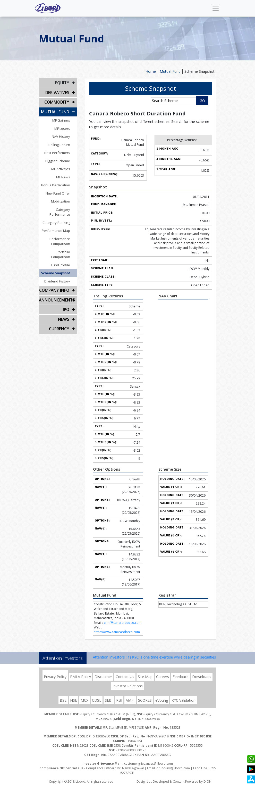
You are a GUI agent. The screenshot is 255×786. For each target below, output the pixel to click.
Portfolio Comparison (57, 244)
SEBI (109, 700)
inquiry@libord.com (175, 768)
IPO (66, 295)
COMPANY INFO (55, 277)
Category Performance (56, 207)
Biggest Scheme (62, 158)
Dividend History (61, 268)
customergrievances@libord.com (148, 763)
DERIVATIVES (58, 91)
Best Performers (61, 150)
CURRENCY (59, 313)
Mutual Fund (170, 71)
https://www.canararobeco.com (117, 632)
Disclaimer (103, 676)
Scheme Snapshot (199, 71)
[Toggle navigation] (215, 8)
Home (151, 71)
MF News (67, 174)
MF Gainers (65, 117)
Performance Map (60, 223)
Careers (162, 676)
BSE (63, 700)
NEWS (64, 304)
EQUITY (62, 82)
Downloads (201, 676)
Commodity (57, 100)
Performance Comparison (64, 234)
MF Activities (65, 166)
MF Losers (66, 126)
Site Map (145, 676)
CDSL (96, 700)
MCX (84, 700)
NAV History (65, 134)
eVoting (161, 700)
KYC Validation (184, 700)
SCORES (145, 700)
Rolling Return (63, 142)
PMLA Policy (80, 676)
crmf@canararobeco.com (122, 622)
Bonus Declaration (60, 182)
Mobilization (64, 198)
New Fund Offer (62, 190)
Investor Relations (128, 685)
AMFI (130, 700)
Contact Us (125, 676)
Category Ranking (60, 215)
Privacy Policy (55, 676)
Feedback (181, 676)
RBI (119, 700)
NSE (73, 700)
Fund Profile (65, 252)
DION (207, 781)
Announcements (55, 286)
